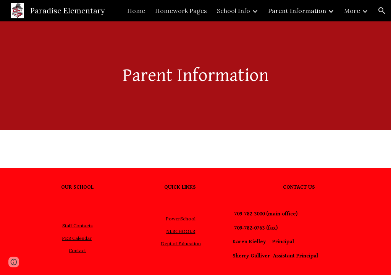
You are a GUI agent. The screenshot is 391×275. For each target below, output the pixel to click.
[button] (382, 11)
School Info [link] (233, 11)
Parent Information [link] (297, 11)
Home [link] (136, 11)
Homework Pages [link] (181, 11)
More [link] (352, 11)
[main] (195, 75)
